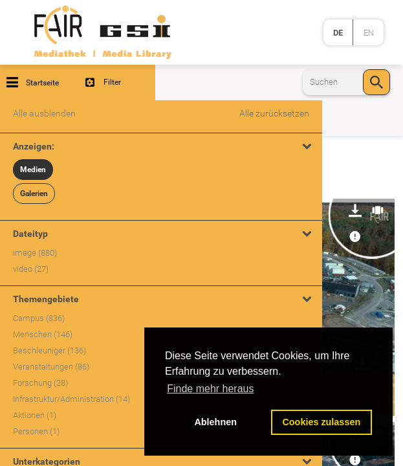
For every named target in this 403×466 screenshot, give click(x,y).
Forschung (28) (40, 383)
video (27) (31, 269)
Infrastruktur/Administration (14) (71, 399)
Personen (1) (36, 431)
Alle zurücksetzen (274, 113)
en (369, 33)
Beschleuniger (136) (49, 350)
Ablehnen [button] (215, 422)
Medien (33, 169)
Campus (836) (39, 318)
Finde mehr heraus (210, 388)
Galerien (34, 193)
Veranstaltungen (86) (51, 367)
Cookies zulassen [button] (321, 422)
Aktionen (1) (34, 415)
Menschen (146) (42, 334)
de (338, 33)
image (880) (35, 253)
